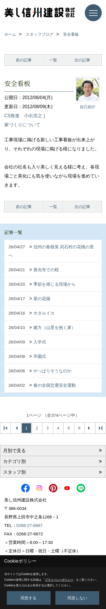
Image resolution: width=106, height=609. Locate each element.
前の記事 (24, 60)
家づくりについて (22, 124)
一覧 (53, 60)
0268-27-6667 (29, 525)
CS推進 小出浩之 (23, 115)
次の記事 (82, 60)
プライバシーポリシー (59, 579)
